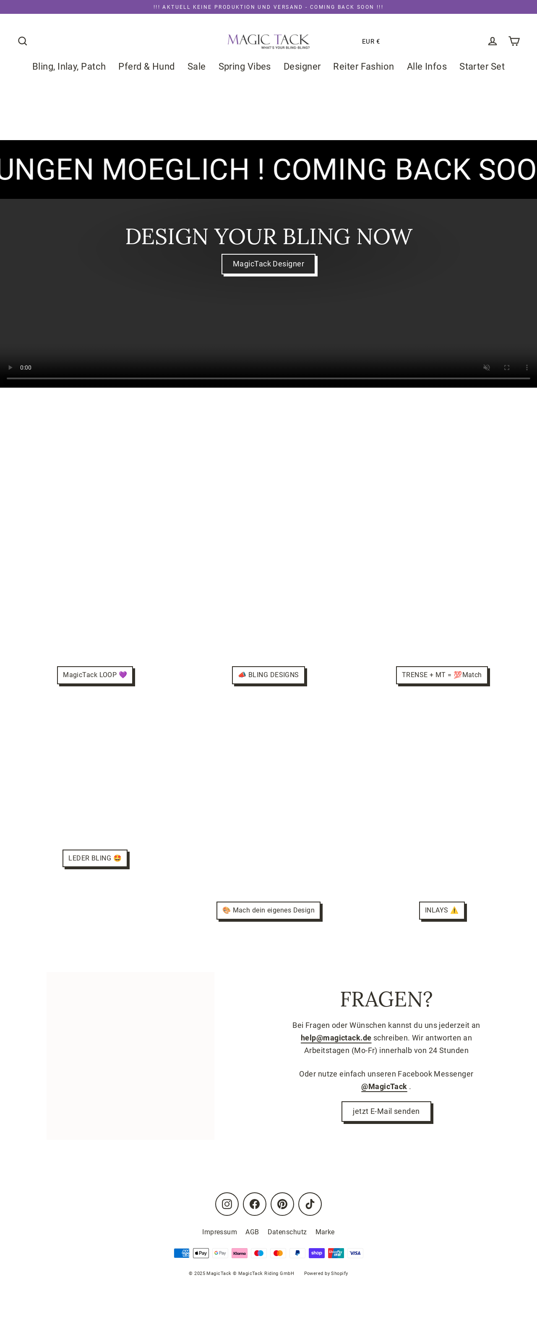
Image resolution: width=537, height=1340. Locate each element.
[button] (344, 41)
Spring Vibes (245, 66)
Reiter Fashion (364, 66)
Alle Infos (427, 66)
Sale (197, 66)
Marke (325, 1232)
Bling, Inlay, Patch (69, 66)
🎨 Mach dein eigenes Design (268, 910)
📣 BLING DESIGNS (268, 675)
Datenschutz (287, 1232)
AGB (252, 1232)
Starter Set (482, 66)
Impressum (219, 1232)
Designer (302, 66)
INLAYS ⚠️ (442, 910)
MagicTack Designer (268, 264)
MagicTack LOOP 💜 (95, 675)
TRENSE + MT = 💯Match (442, 675)
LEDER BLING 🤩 (95, 858)
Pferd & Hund (146, 66)
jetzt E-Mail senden (386, 1112)
